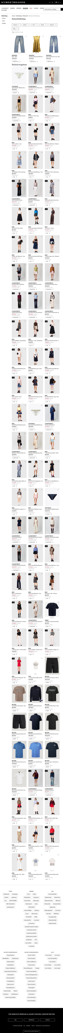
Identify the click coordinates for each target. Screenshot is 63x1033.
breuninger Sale (52, 916)
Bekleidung (19, 16)
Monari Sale (47, 903)
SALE (31, 8)
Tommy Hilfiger (28, 910)
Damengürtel (10, 974)
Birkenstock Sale (48, 900)
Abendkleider (6, 958)
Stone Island (27, 900)
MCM (36, 916)
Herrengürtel (32, 987)
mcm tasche (31, 923)
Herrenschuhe (31, 965)
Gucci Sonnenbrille (52, 958)
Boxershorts (31, 994)
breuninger (14, 894)
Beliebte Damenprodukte (10, 952)
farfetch (6, 897)
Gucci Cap (57, 955)
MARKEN (25, 8)
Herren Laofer (31, 981)
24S (5, 900)
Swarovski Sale (56, 903)
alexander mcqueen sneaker (31, 926)
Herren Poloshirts (31, 997)
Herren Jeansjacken (31, 990)
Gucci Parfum (52, 961)
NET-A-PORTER (13, 900)
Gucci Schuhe (48, 968)
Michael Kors (27, 897)
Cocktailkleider (10, 981)
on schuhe (36, 920)
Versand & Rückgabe (17, 1025)
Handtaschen (15, 958)
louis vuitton (28, 943)
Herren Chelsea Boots (31, 978)
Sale (52, 891)
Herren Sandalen (31, 1000)
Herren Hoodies (31, 984)
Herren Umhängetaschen (31, 974)
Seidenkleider (10, 965)
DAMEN (12, 8)
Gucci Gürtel (57, 965)
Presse (33, 1025)
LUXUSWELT (5, 8)
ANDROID (31, 1020)
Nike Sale (58, 900)
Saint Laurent (29, 903)
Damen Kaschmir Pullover (10, 971)
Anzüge (37, 968)
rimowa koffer (27, 920)
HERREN (18, 8)
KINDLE (48, 1020)
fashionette (6, 894)
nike (36, 939)
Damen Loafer (10, 984)
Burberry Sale (48, 897)
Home (13, 16)
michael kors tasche (31, 930)
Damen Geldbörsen (10, 968)
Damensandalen (10, 978)
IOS (15, 1020)
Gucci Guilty (57, 968)
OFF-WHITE (28, 916)
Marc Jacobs (34, 913)
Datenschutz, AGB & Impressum (43, 1025)
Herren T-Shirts (31, 955)
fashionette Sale (52, 920)
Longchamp (29, 939)
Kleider (15, 990)
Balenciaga (36, 900)
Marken (31, 891)
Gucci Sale (57, 910)
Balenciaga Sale (48, 910)
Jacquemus (36, 897)
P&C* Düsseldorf (10, 903)
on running (31, 946)
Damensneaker (10, 961)
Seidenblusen (14, 994)
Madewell (25, 16)
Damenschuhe (7, 990)
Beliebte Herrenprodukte (31, 952)
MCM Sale (56, 913)
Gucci (28, 894)
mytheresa (14, 897)
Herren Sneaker (31, 958)
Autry (36, 903)
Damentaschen (10, 955)
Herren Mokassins (28, 968)
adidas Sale (52, 907)
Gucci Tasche (49, 955)
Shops (10, 891)
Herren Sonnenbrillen (31, 971)
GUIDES (36, 8)
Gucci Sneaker (48, 965)
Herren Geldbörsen (31, 961)
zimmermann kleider (31, 933)
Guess (27, 913)
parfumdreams (10, 907)
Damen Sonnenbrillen (11, 997)
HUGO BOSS (32, 907)
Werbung (28, 1025)
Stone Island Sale (52, 894)
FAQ (24, 1025)
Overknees (5, 994)
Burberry (37, 910)
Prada (34, 894)
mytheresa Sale (52, 923)
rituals (36, 943)
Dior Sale (49, 913)
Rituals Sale (57, 897)
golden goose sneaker (31, 936)
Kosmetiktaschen (11, 987)
